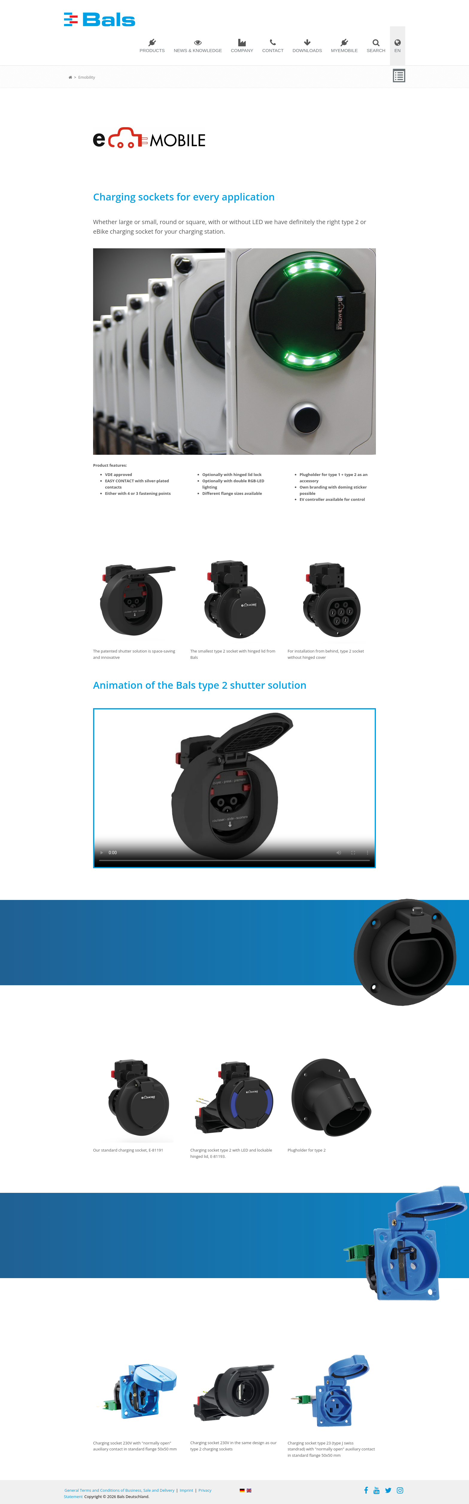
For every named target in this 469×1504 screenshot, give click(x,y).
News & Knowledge (198, 50)
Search (376, 50)
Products (152, 50)
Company (242, 50)
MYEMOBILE (344, 50)
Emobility (86, 77)
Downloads (307, 50)
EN (397, 50)
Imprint (186, 1490)
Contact (272, 50)
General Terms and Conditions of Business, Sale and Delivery (119, 1490)
